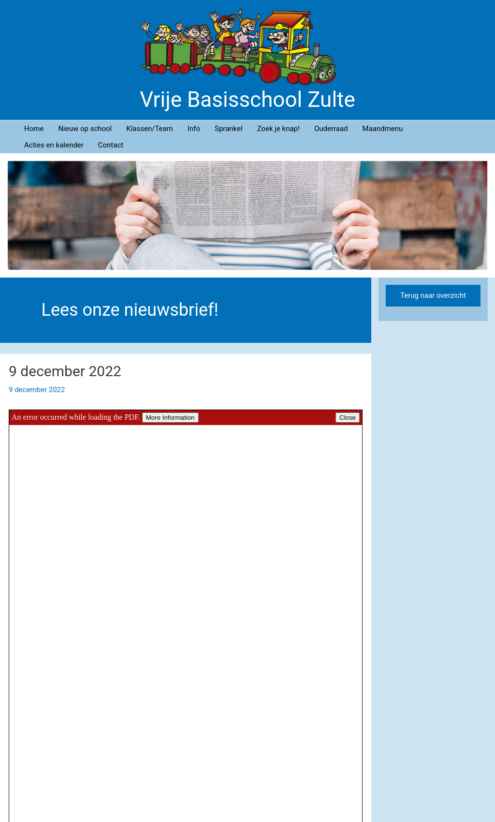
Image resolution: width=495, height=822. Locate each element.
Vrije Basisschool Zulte (247, 99)
